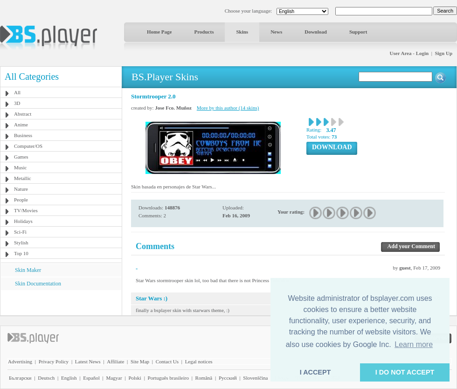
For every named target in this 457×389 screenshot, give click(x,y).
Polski (134, 378)
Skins (242, 32)
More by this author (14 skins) (228, 108)
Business (23, 135)
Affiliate (115, 361)
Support (358, 32)
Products (204, 32)
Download (316, 32)
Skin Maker (28, 270)
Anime (21, 124)
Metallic (22, 178)
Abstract (22, 114)
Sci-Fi (20, 232)
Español (91, 378)
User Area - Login (409, 53)
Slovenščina (255, 378)
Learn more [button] (414, 344)
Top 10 (21, 253)
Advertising (20, 361)
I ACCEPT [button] (315, 372)
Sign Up (443, 53)
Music (20, 167)
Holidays (23, 221)
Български (20, 378)
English (69, 378)
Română (204, 378)
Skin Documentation (38, 283)
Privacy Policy (54, 361)
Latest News (88, 361)
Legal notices (199, 361)
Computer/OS (28, 146)
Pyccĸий (228, 378)
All (17, 92)
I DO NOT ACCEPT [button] (405, 372)
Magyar (114, 378)
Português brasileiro (168, 378)
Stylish (21, 242)
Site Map (140, 361)
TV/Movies (26, 210)
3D (17, 103)
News (276, 32)
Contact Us (167, 361)
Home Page (159, 32)
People (21, 199)
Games (21, 157)
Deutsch (46, 378)
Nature (21, 189)
